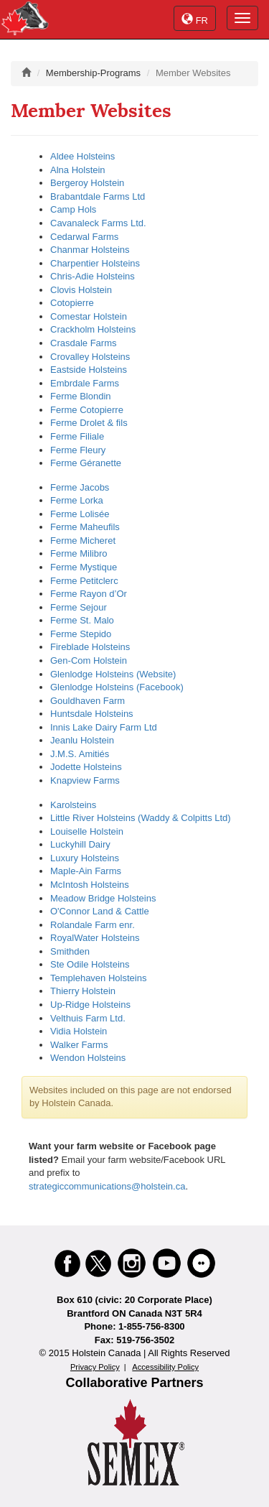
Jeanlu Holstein (82, 740)
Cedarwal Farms (84, 236)
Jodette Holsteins (86, 766)
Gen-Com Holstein (88, 660)
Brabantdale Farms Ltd (97, 196)
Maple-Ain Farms (85, 871)
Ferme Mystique (83, 567)
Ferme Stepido (80, 634)
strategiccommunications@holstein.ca (107, 1186)
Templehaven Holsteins (98, 978)
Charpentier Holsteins (95, 263)
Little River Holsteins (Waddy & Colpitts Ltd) (140, 817)
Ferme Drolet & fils (89, 422)
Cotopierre (72, 302)
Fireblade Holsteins (90, 646)
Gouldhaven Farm (87, 700)
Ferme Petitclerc (84, 580)
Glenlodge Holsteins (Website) (113, 674)
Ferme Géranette (85, 463)
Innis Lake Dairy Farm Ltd (103, 727)
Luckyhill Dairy (80, 844)
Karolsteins (73, 804)
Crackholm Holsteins (93, 329)
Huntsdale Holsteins (91, 713)
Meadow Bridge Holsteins (103, 898)
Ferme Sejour (78, 607)
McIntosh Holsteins (89, 884)
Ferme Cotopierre (86, 409)
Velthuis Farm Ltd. (88, 1018)
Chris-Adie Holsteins (92, 276)
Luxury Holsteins (84, 858)
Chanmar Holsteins (90, 249)
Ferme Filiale (77, 436)
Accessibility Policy (165, 1367)
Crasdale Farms (83, 343)
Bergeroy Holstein (87, 182)
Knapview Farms (85, 780)
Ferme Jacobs (79, 487)
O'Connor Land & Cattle (99, 911)
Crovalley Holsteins (90, 356)
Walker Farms (79, 1044)
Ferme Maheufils (85, 526)
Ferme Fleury (77, 450)
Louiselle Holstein (86, 831)
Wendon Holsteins (88, 1057)
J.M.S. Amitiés (79, 753)
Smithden (70, 951)
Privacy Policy (95, 1367)
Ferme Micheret (82, 540)
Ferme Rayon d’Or (88, 593)
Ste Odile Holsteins (90, 964)
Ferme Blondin (80, 396)
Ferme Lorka (76, 500)
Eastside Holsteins (88, 369)
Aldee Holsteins (82, 156)
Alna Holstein (77, 169)
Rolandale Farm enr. (92, 924)
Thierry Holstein (82, 991)
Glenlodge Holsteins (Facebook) (117, 687)
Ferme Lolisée (79, 514)
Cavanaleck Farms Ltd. (98, 223)
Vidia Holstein (78, 1031)
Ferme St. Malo (82, 620)
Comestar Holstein (88, 316)
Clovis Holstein (81, 289)
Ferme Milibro (78, 553)
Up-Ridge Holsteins (90, 1004)
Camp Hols (73, 209)
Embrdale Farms (84, 383)
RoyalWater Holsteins (95, 937)
